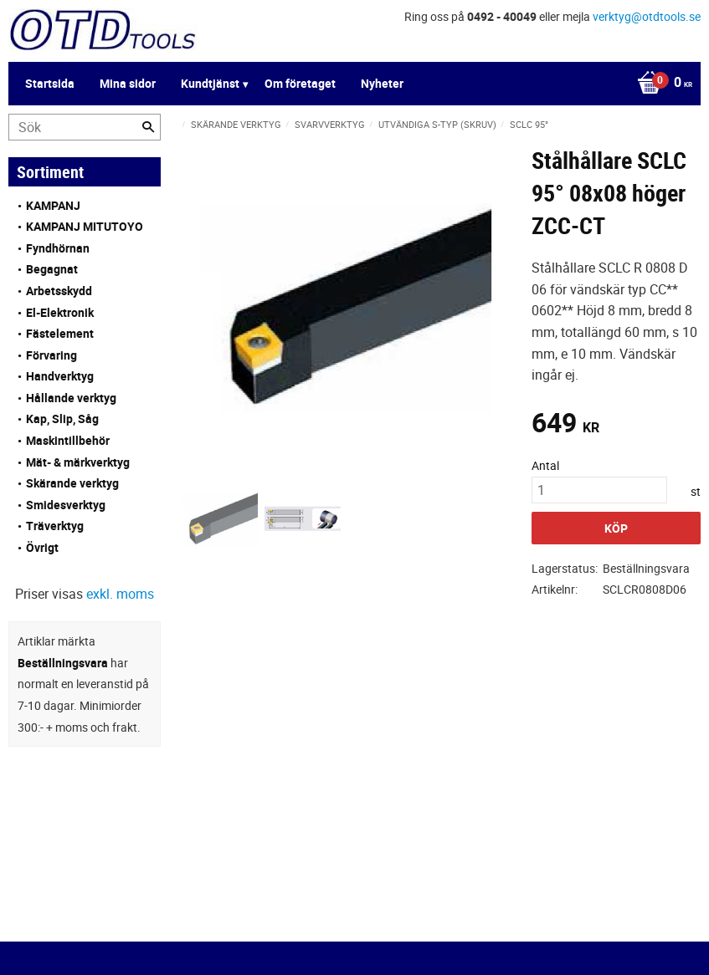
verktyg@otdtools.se (647, 16)
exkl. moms (120, 593)
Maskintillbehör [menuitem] (68, 440)
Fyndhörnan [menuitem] (58, 248)
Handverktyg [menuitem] (60, 376)
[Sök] (148, 127)
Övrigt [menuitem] (42, 547)
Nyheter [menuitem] (382, 83)
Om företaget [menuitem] (300, 83)
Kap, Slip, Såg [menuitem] (62, 418)
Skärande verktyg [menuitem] (72, 483)
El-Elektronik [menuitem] (60, 312)
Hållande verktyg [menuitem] (71, 398)
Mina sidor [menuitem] (128, 83)
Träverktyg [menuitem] (55, 525)
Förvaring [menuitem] (51, 355)
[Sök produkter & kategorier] (84, 127)
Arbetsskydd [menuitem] (59, 291)
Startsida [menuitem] (49, 83)
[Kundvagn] (660, 83)
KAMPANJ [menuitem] (53, 205)
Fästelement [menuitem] (60, 333)
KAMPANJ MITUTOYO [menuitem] (84, 226)
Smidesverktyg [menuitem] (65, 505)
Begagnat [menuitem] (52, 269)
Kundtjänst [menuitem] (210, 83)
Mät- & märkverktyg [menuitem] (78, 462)
